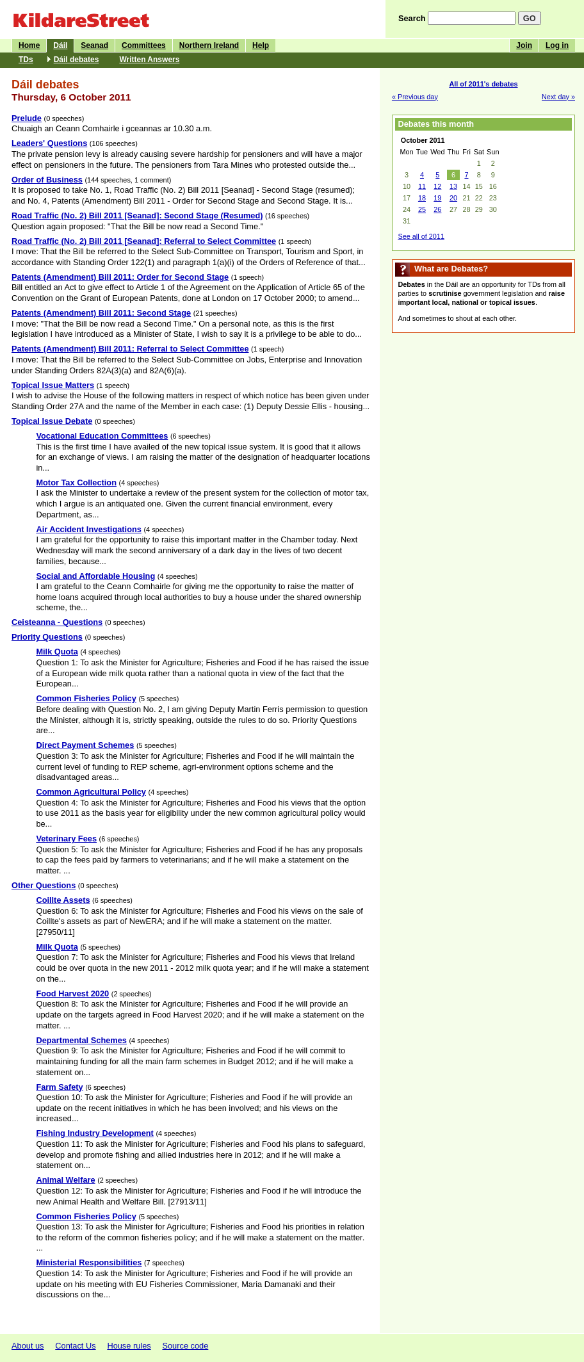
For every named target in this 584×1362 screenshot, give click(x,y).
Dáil (60, 45)
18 (422, 198)
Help (260, 45)
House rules (128, 1345)
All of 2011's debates (483, 84)
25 (422, 209)
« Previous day (415, 97)
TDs (26, 59)
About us (28, 1345)
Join (524, 45)
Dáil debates (76, 59)
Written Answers (149, 59)
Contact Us (75, 1345)
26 (437, 209)
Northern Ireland (209, 45)
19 (437, 198)
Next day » (558, 97)
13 (453, 186)
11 (422, 186)
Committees (144, 45)
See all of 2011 (421, 236)
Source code (185, 1345)
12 (437, 186)
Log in (557, 45)
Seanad (94, 45)
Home (29, 45)
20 (453, 198)
